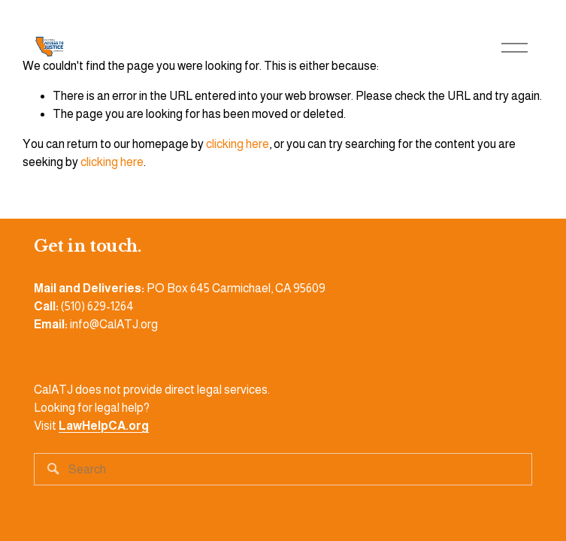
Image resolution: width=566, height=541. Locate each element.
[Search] (283, 469)
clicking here (237, 144)
